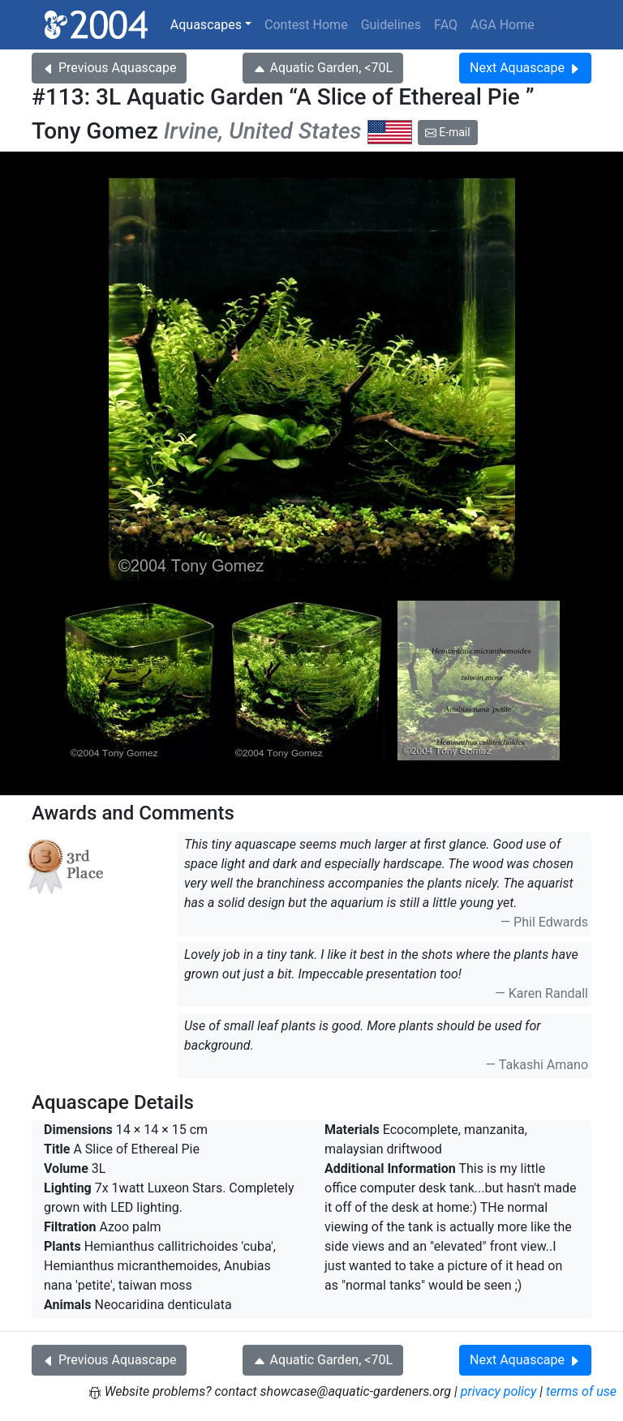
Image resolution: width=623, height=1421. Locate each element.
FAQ (446, 24)
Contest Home (306, 24)
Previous (109, 67)
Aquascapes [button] (206, 24)
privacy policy (499, 1391)
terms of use (581, 1391)
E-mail (447, 132)
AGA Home (502, 24)
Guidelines (391, 24)
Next (525, 67)
